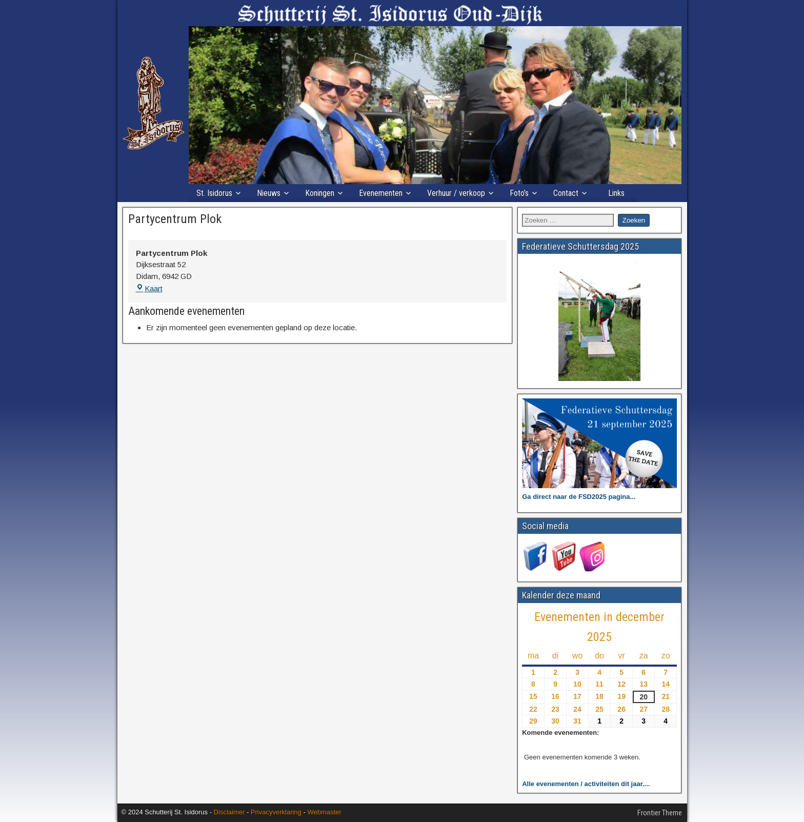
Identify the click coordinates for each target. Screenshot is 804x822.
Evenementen (381, 193)
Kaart (149, 288)
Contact (565, 193)
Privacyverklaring (276, 812)
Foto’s (519, 193)
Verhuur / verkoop (456, 193)
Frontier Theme (659, 812)
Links (616, 193)
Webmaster (324, 812)
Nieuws (268, 193)
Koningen (319, 193)
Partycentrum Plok (175, 219)
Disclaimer (229, 812)
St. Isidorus (214, 193)
